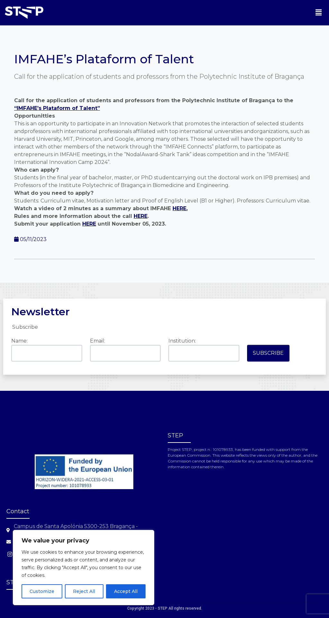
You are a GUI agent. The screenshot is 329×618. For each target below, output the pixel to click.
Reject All (84, 591)
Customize (42, 591)
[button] (318, 12)
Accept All (126, 591)
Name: (19, 341)
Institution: (182, 341)
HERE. (180, 208)
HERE (140, 216)
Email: (97, 341)
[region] (83, 567)
